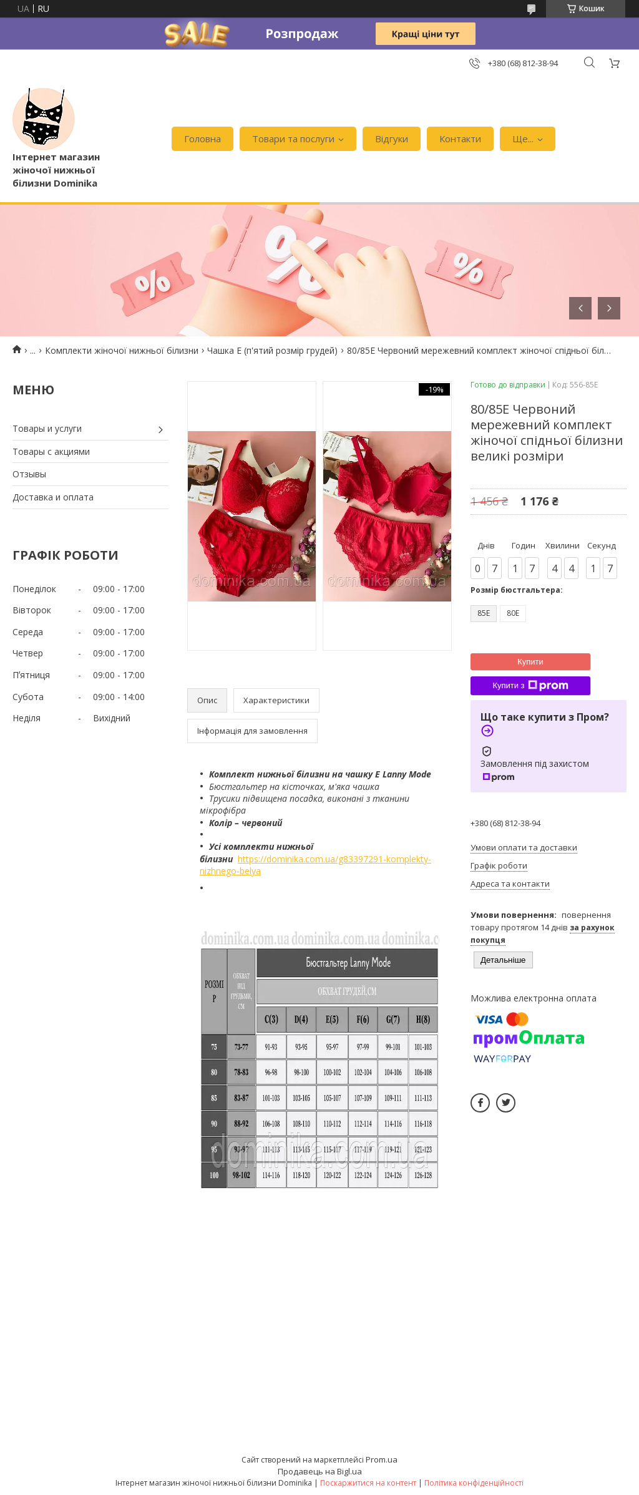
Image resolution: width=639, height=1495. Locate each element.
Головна (202, 138)
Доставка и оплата (53, 497)
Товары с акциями (51, 451)
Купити (530, 661)
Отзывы (29, 474)
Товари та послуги (293, 138)
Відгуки (391, 138)
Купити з (530, 685)
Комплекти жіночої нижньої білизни (121, 350)
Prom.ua (382, 1459)
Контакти (460, 138)
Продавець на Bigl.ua (320, 1471)
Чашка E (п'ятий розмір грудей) (272, 350)
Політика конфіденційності (474, 1483)
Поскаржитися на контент (368, 1483)
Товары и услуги (47, 428)
